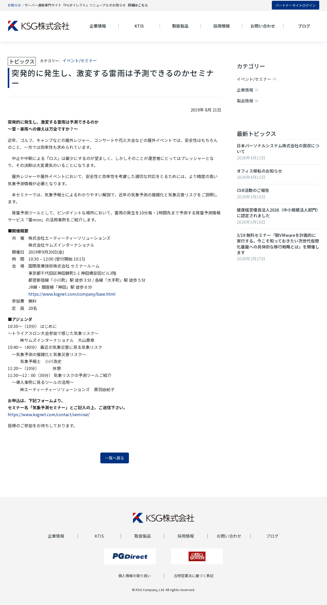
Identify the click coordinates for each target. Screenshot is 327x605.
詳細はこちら (138, 5)
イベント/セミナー (79, 60)
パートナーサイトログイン (295, 5)
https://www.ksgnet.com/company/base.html (72, 294)
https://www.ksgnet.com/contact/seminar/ (48, 414)
